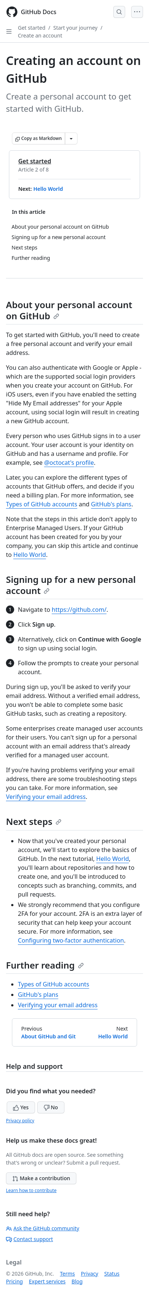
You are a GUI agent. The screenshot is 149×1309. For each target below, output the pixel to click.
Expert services (47, 1281)
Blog (77, 1281)
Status (112, 1273)
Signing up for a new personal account (71, 585)
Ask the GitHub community (42, 1228)
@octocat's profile (69, 462)
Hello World (48, 188)
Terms (67, 1273)
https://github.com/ (79, 609)
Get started (31, 27)
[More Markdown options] (71, 138)
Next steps (33, 821)
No (51, 1107)
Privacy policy (20, 1120)
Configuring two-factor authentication (71, 940)
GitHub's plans (111, 504)
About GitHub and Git (48, 1036)
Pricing (14, 1281)
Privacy (89, 1273)
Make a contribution (41, 1178)
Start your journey (75, 27)
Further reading (45, 965)
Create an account (40, 35)
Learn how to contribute (31, 1190)
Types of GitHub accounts (41, 504)
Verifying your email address (46, 797)
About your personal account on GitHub (69, 310)
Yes (21, 1107)
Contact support (29, 1239)
